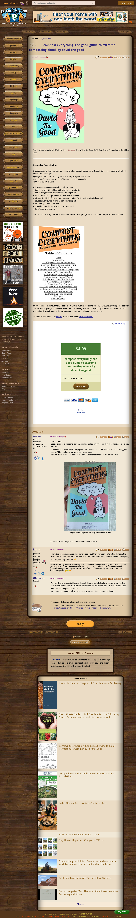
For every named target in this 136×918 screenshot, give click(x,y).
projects (13, 181)
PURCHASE (81, 386)
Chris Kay (37, 436)
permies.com (13, 194)
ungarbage (13, 100)
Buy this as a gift (121, 323)
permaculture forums (13, 39)
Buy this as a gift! (80, 637)
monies (13, 79)
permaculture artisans (13, 133)
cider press (13, 174)
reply (80, 624)
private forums (13, 208)
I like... (36, 456)
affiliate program (39, 916)
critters (13, 52)
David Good (81, 413)
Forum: (35, 39)
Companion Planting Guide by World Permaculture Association (86, 775)
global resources (13, 167)
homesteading (13, 66)
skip (13, 154)
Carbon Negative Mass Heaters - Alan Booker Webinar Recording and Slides (88, 893)
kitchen (13, 86)
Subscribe (13, 3)
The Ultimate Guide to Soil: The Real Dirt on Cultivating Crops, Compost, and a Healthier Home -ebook (89, 716)
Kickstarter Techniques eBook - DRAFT (80, 834)
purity (13, 93)
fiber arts (13, 120)
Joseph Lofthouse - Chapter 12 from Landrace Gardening (90, 683)
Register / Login (126, 3)
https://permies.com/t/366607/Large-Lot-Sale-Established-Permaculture (82, 608)
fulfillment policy (53, 916)
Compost (71, 150)
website (59, 317)
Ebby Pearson (39, 578)
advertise (28, 916)
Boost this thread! (80, 642)
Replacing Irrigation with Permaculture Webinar (85, 878)
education (13, 147)
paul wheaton (105, 916)
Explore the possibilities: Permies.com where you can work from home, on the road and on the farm (88, 863)
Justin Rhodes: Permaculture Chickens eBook (83, 803)
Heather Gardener (37, 550)
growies (13, 46)
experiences (13, 161)
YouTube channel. (86, 317)
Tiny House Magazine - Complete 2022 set (82, 840)
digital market (13, 188)
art (13, 127)
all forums (13, 215)
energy (13, 73)
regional (13, 140)
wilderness (13, 113)
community (13, 106)
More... (80, 904)
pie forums (13, 201)
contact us (19, 916)
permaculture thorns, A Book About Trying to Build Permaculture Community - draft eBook (87, 747)
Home (5, 3)
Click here (55, 660)
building (13, 59)
